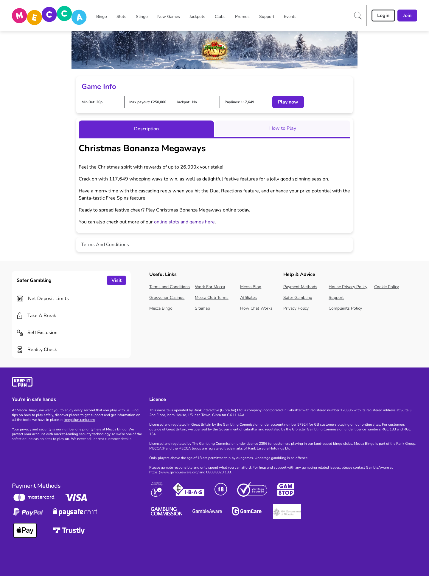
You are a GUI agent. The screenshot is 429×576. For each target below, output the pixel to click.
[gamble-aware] (77, 383)
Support (336, 297)
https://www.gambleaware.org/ (173, 472)
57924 (302, 424)
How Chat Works (256, 308)
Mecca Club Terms (212, 297)
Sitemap (202, 308)
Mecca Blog (250, 287)
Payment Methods (300, 287)
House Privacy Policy (348, 287)
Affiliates (248, 297)
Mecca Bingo (160, 308)
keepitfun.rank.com (79, 419)
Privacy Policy (296, 308)
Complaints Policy (345, 308)
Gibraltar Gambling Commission (317, 429)
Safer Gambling (297, 297)
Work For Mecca (210, 287)
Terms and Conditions (169, 287)
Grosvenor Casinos (166, 297)
